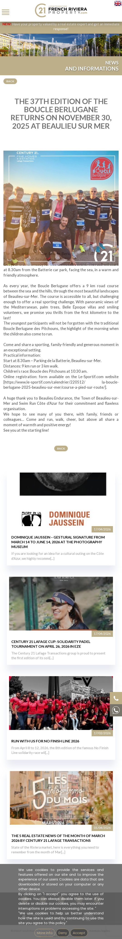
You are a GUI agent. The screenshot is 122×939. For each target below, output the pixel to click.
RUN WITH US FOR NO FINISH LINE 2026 (45, 741)
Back (10, 81)
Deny (63, 932)
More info (45, 932)
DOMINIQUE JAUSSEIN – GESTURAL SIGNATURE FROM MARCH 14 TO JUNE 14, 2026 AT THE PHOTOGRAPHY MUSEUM (58, 542)
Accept (79, 932)
